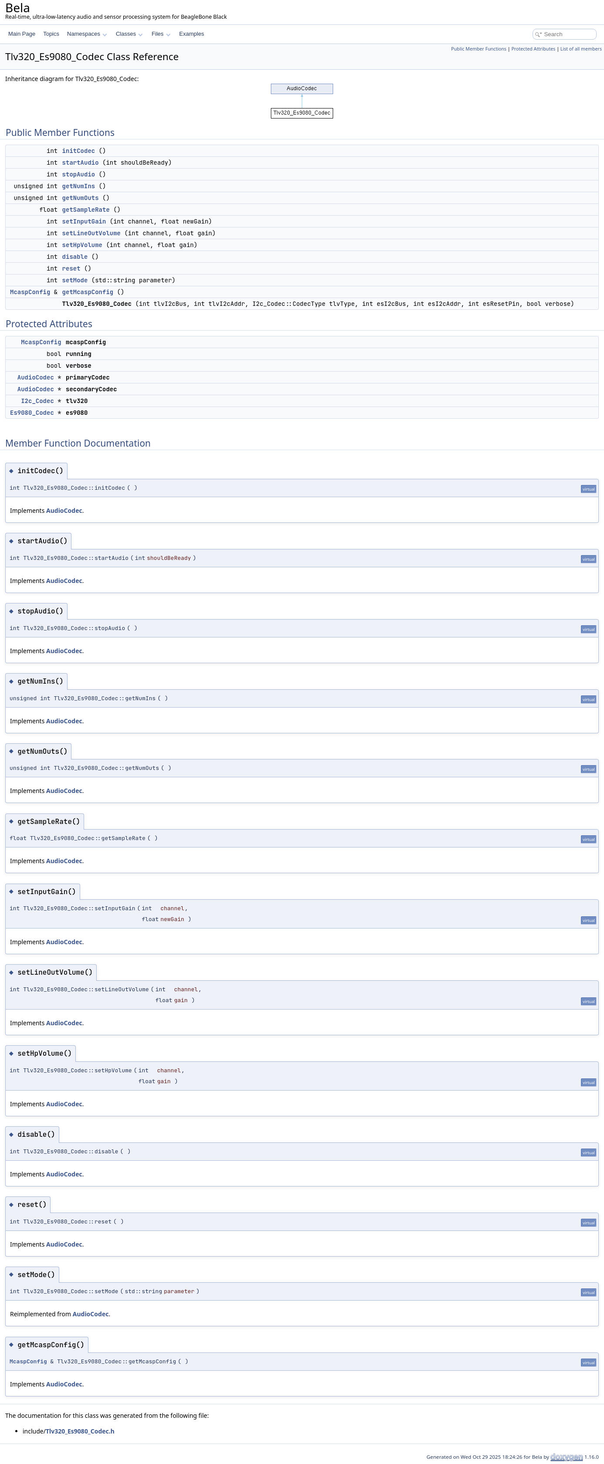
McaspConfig (30, 292)
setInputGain (84, 221)
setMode (75, 280)
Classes (129, 33)
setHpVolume (82, 245)
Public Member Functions (478, 49)
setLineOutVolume (91, 233)
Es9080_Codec (32, 413)
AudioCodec (35, 377)
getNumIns (78, 186)
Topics (51, 33)
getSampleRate (86, 210)
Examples (191, 33)
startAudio (80, 162)
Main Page (21, 33)
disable (75, 257)
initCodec (78, 151)
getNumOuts (80, 198)
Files (161, 33)
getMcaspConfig (88, 292)
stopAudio (78, 174)
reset (71, 268)
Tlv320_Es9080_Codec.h (80, 1431)
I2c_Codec (37, 401)
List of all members (581, 49)
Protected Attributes (533, 49)
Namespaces (87, 33)
